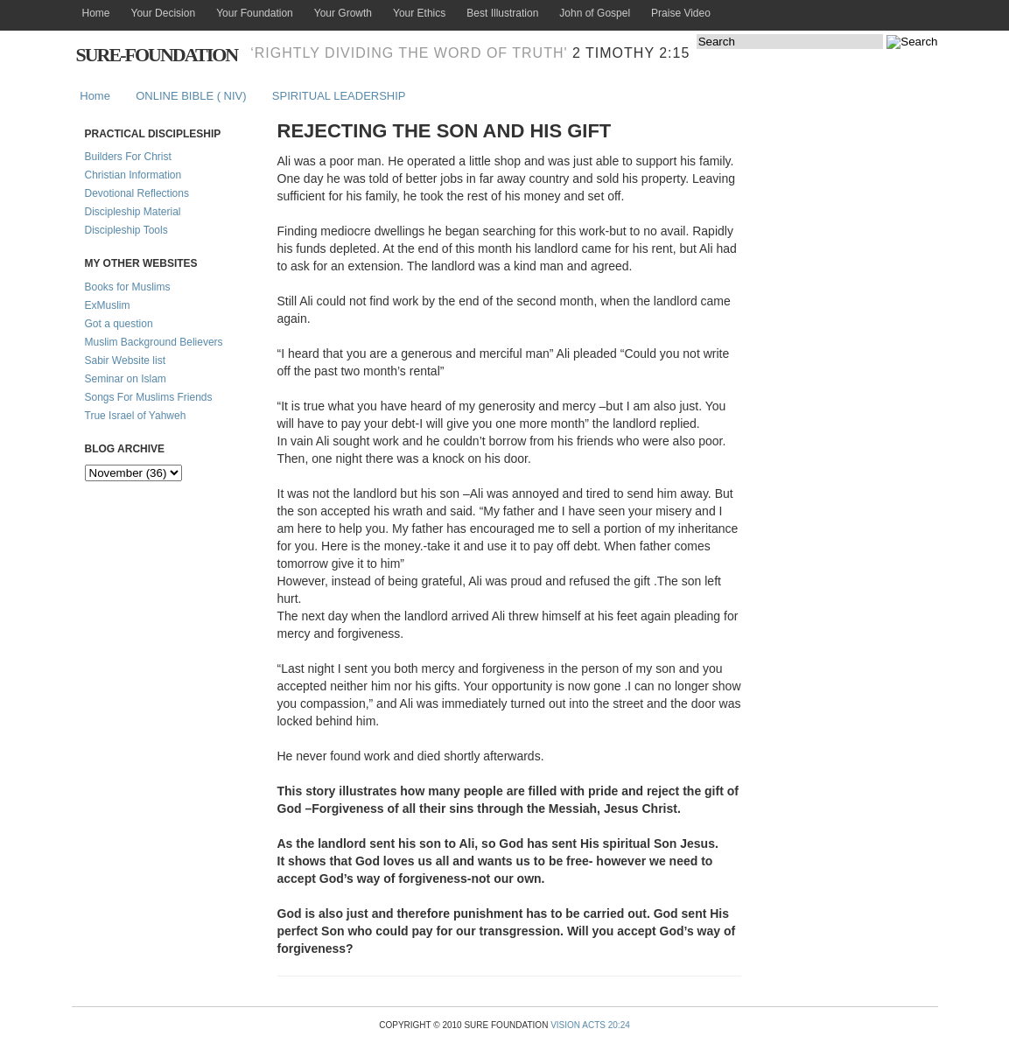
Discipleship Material (133, 212)
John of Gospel (594, 13)
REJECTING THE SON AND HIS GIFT (444, 131)
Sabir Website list (125, 360)
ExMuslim (107, 305)
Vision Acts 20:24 (590, 1025)
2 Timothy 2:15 (631, 53)
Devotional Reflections (137, 193)
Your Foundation (254, 13)
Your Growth (343, 13)
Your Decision (163, 13)
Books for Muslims (128, 287)
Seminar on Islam (125, 379)
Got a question (119, 324)
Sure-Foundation (157, 55)
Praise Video (681, 13)
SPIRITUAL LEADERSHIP (339, 95)
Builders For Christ (128, 156)
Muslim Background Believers (154, 342)
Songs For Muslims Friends (149, 397)
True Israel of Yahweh (135, 416)
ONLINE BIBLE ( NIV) (191, 95)
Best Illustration (502, 13)
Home (96, 13)
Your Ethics (419, 13)
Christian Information (133, 175)
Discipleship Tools (126, 230)
